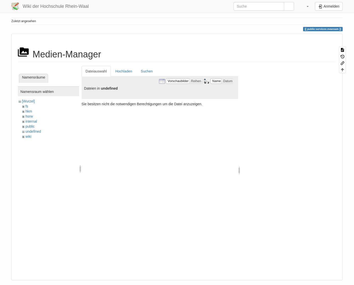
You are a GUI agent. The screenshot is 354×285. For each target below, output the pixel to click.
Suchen (147, 71)
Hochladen (123, 71)
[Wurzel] (28, 101)
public (30, 126)
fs (26, 106)
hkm (28, 111)
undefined (33, 131)
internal (31, 121)
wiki (28, 136)
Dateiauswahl (96, 71)
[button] (305, 6)
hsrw (29, 116)
